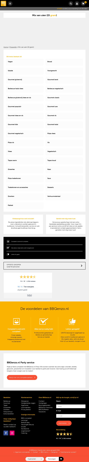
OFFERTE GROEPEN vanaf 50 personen (44, 266)
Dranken (6, 409)
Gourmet (7, 403)
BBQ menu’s (44, 452)
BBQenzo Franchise (46, 407)
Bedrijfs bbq (25, 422)
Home (6, 47)
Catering (24, 433)
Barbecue (7, 401)
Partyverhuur (8, 412)
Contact (41, 401)
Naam (58, 401)
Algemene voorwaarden (22, 452)
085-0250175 (11, 427)
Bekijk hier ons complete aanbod (20, 377)
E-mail (58, 411)
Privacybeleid (26, 409)
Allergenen (25, 401)
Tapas (5, 405)
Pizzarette (13, 47)
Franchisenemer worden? (68, 452)
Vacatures (42, 412)
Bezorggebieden (44, 405)
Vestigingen (43, 403)
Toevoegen (52, 459)
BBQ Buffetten (44, 409)
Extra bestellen (9, 414)
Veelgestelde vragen (28, 403)
